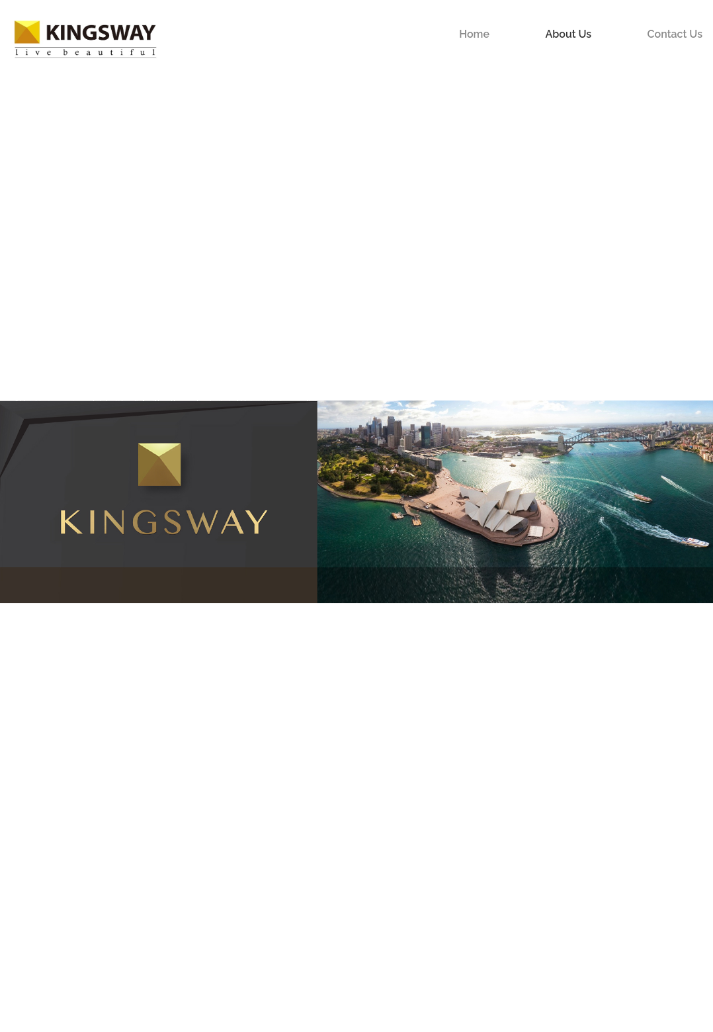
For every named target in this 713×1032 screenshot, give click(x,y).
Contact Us (675, 34)
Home (474, 34)
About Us (568, 34)
